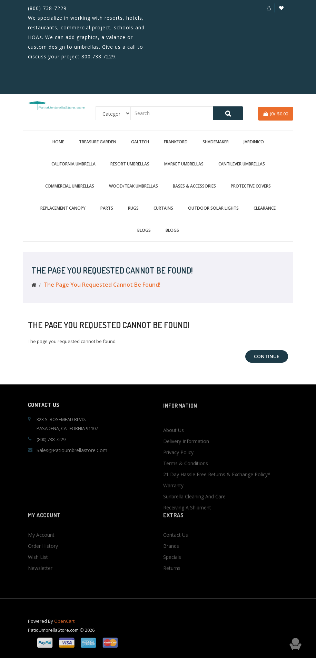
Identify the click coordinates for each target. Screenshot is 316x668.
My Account (41, 554)
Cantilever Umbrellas (241, 164)
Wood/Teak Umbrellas (133, 186)
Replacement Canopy (63, 208)
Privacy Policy (178, 488)
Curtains (163, 208)
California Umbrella (73, 164)
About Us (173, 465)
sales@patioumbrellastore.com (72, 450)
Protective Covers (251, 186)
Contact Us (175, 554)
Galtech (140, 142)
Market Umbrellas (184, 164)
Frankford (176, 142)
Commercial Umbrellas (69, 186)
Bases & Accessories (194, 186)
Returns (171, 587)
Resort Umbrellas (129, 164)
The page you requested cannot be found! (101, 284)
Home (58, 142)
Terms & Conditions (185, 499)
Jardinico (254, 142)
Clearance (265, 208)
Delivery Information (186, 477)
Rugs (133, 208)
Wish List (38, 576)
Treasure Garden (97, 142)
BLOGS (144, 230)
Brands (171, 565)
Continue (266, 356)
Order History (43, 565)
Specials (172, 576)
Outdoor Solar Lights (213, 208)
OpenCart (64, 627)
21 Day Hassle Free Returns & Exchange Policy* (216, 510)
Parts (106, 208)
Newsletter (40, 587)
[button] (269, 8)
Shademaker (216, 142)
